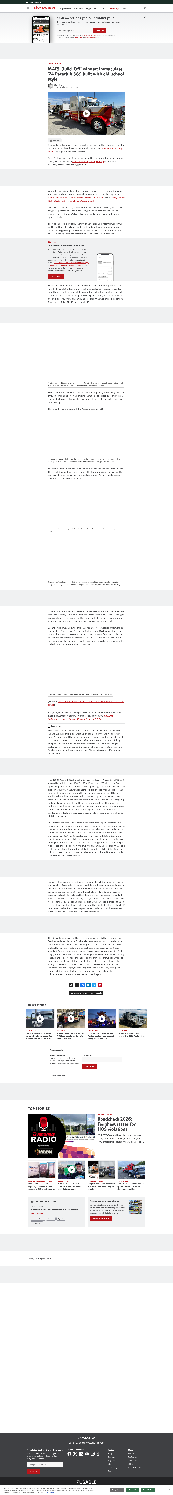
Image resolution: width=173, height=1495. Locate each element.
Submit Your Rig (101, 1216)
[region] (86, 1490)
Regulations (122, 1181)
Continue (89, 1067)
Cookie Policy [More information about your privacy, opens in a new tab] (49, 1493)
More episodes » (38, 1214)
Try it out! (56, 276)
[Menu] (28, 8)
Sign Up (33, 1471)
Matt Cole (58, 85)
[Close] (169, 1489)
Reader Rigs (123, 1031)
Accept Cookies (148, 1490)
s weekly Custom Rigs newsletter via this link (81, 719)
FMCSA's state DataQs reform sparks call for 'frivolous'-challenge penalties (130, 1187)
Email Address (88, 1055)
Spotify (60, 1219)
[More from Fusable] (86, 2)
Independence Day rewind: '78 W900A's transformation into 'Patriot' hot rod (70, 1036)
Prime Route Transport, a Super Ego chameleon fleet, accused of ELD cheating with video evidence (41, 1187)
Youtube (51, 1219)
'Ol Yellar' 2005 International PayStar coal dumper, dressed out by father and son (101, 1036)
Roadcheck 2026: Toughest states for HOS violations (117, 1124)
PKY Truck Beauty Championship (88, 161)
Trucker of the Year (96, 1181)
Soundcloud (37, 1223)
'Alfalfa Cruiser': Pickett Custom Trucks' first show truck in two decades (69, 1187)
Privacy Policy (78, 37)
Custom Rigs (54, 63)
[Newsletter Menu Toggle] (144, 8)
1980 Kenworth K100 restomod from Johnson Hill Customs (76, 197)
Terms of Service (90, 37)
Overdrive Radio (105, 1114)
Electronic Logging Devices (40, 1181)
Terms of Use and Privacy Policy (91, 35)
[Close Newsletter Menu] (144, 17)
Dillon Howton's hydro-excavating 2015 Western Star (131, 1034)
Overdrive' (55, 719)
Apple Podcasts (38, 1219)
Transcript (54, 140)
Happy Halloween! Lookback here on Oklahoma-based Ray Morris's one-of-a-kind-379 (39, 1036)
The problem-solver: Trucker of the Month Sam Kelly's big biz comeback (101, 1187)
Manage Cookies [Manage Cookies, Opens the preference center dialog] (116, 1490)
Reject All (132, 1490)
